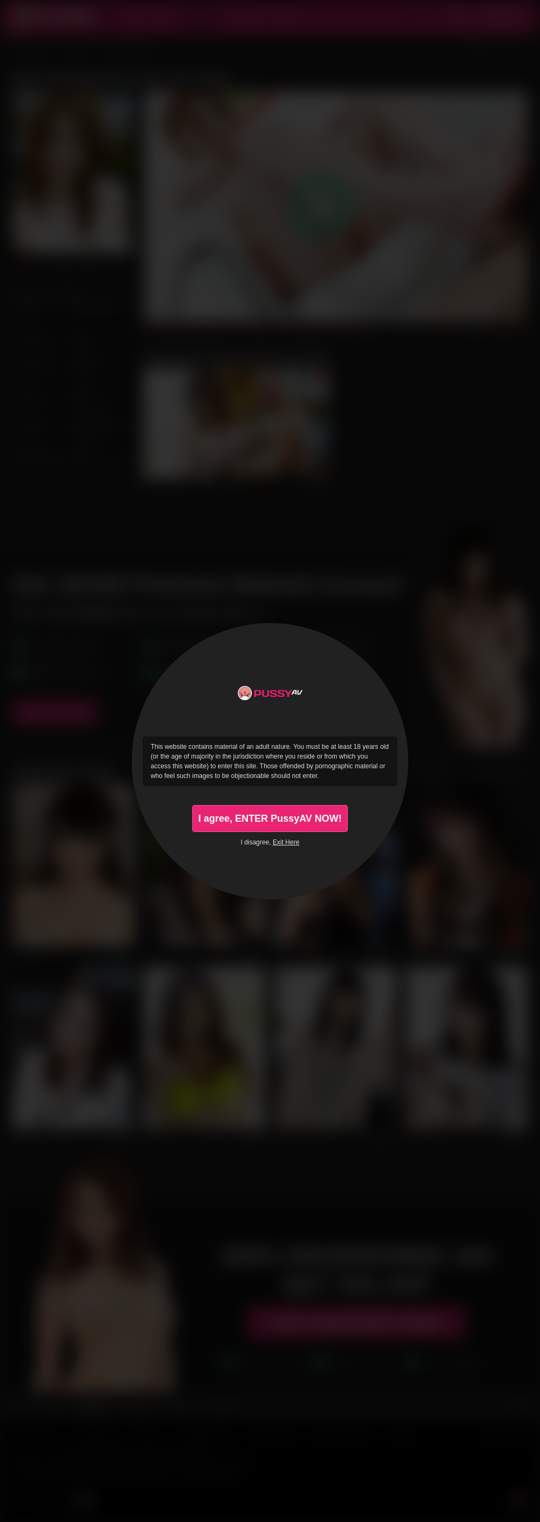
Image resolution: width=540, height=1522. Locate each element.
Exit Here (286, 842)
